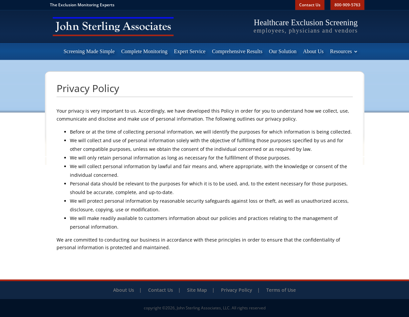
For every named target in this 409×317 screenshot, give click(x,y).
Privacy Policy (236, 290)
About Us (313, 51)
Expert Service (190, 51)
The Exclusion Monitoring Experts (82, 5)
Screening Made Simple (89, 51)
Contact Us (309, 5)
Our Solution (283, 51)
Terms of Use (281, 290)
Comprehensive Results (237, 51)
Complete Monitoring (144, 51)
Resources (341, 51)
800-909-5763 (347, 5)
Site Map (197, 290)
